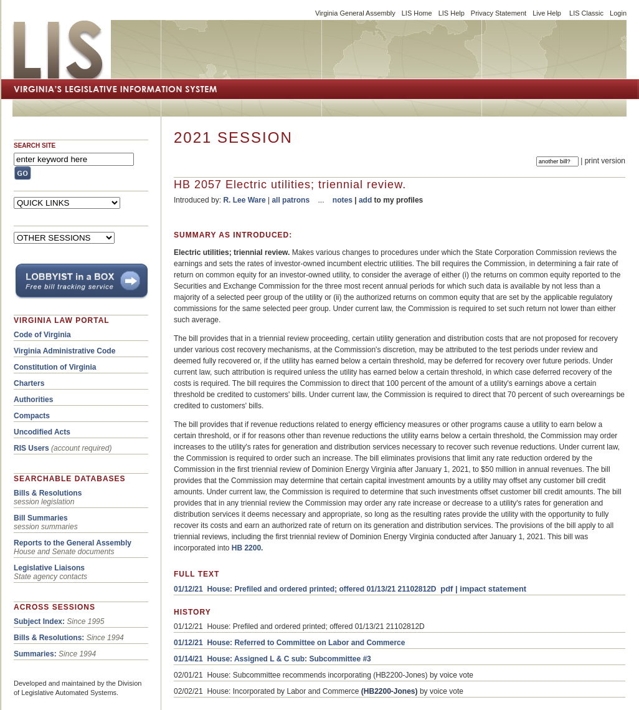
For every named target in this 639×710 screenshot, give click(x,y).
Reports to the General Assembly (72, 543)
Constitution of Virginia (55, 367)
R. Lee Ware (244, 200)
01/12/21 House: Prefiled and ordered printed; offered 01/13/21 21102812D (305, 589)
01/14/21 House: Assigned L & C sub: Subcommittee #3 (272, 659)
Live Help (546, 13)
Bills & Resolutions (48, 493)
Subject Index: (39, 621)
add (365, 200)
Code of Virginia (42, 334)
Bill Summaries (41, 518)
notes (343, 200)
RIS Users (31, 448)
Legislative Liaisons (49, 568)
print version (605, 160)
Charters (29, 383)
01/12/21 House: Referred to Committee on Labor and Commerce (289, 642)
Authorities (33, 399)
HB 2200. (247, 548)
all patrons (291, 200)
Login (618, 13)
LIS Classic (586, 13)
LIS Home (417, 13)
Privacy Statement (498, 13)
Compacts (32, 415)
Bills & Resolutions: (49, 637)
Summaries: (35, 654)
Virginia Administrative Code (64, 351)
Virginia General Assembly (355, 13)
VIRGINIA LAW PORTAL (62, 320)
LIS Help (451, 13)
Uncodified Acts (42, 432)
